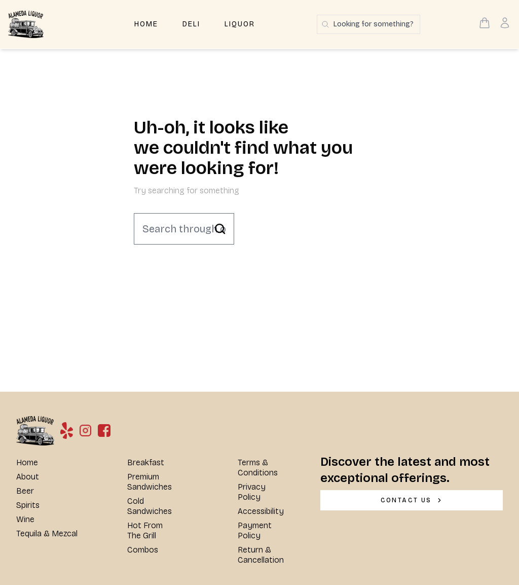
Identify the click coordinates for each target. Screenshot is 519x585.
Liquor (240, 24)
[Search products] (368, 24)
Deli (191, 24)
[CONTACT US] (411, 500)
